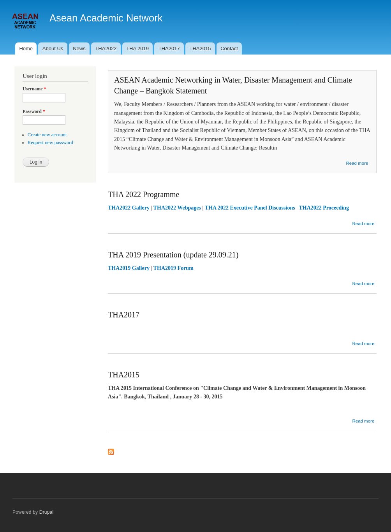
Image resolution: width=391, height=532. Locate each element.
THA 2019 (137, 48)
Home (26, 48)
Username (34, 89)
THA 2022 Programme (143, 194)
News (79, 48)
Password (34, 111)
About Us (52, 48)
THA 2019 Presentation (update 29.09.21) (173, 254)
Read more (357, 163)
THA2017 (169, 48)
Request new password (50, 142)
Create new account (47, 134)
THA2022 (105, 48)
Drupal (46, 512)
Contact (229, 48)
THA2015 (200, 48)
